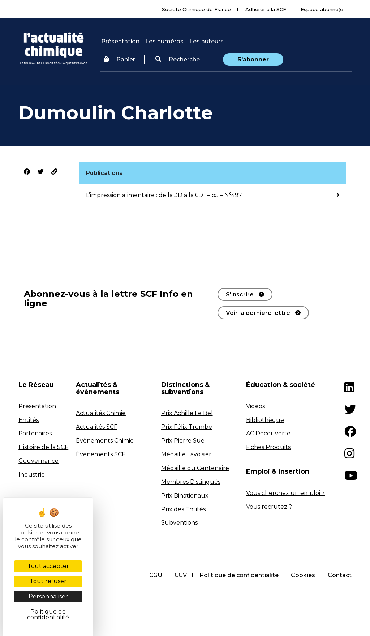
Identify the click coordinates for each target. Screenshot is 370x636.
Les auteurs (206, 41)
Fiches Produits (268, 447)
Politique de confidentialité (238, 575)
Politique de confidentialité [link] (48, 614)
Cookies (303, 575)
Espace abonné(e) (323, 9)
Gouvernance (38, 460)
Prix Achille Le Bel (187, 413)
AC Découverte (268, 433)
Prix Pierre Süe (183, 440)
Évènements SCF (100, 454)
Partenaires (35, 433)
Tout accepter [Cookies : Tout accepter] (48, 566)
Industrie (31, 474)
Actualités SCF (96, 426)
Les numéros (164, 41)
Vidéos (255, 406)
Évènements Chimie (105, 440)
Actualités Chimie (101, 413)
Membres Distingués (190, 481)
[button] (177, 59)
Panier (119, 59)
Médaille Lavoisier (186, 454)
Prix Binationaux (184, 495)
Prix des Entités (183, 509)
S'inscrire (240, 294)
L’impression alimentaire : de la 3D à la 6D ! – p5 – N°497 (164, 195)
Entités (28, 420)
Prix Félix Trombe (186, 426)
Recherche (177, 59)
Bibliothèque (265, 420)
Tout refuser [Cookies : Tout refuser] (48, 581)
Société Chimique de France (196, 9)
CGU (153, 575)
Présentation (120, 41)
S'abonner (253, 59)
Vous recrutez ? (269, 506)
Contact (340, 575)
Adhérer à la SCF (265, 9)
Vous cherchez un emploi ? (285, 493)
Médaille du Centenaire (195, 468)
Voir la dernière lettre (258, 313)
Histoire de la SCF (43, 447)
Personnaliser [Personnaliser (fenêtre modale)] (48, 596)
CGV (179, 575)
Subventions (179, 522)
